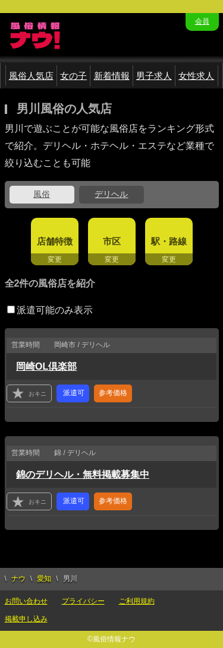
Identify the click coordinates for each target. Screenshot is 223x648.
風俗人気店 (31, 76)
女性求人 (196, 76)
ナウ (18, 578)
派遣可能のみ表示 (50, 310)
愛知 (44, 578)
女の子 (73, 76)
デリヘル (111, 194)
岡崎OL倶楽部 (46, 366)
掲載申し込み (26, 619)
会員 (202, 21)
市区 (112, 241)
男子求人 (154, 76)
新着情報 (112, 76)
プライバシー (83, 601)
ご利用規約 (137, 601)
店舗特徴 (55, 241)
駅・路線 (169, 241)
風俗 (41, 194)
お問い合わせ (26, 601)
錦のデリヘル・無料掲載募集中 (82, 474)
